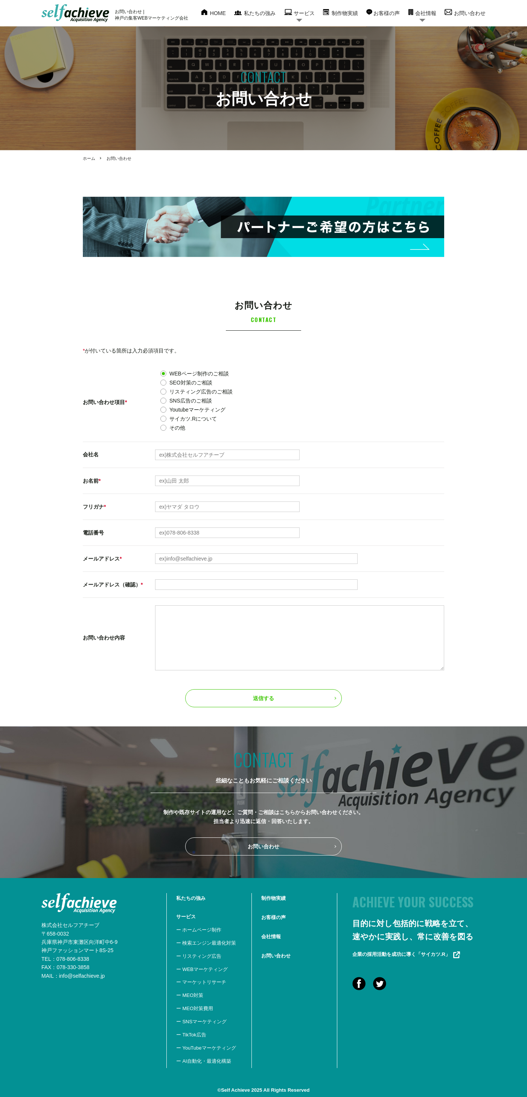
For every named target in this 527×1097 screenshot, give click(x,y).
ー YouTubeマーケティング (206, 1048)
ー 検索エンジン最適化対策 (206, 943)
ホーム (89, 158)
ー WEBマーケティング (202, 969)
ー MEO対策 (189, 995)
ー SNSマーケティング (201, 1021)
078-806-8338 (72, 959)
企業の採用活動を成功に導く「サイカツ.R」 (406, 954)
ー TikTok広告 (191, 1035)
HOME (218, 13)
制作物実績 (345, 13)
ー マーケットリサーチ (201, 982)
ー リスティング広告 (199, 956)
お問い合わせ (470, 13)
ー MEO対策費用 (194, 1008)
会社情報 (425, 13)
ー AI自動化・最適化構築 (203, 1061)
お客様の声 (386, 13)
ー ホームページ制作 (199, 930)
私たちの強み (260, 13)
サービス (304, 13)
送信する (263, 698)
